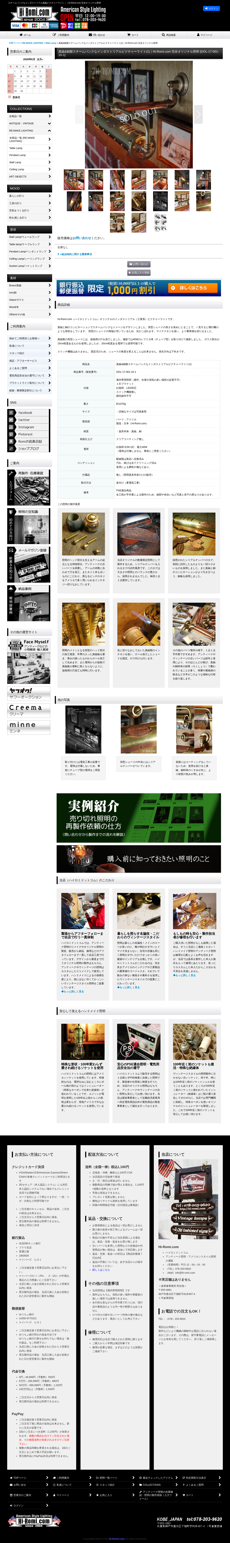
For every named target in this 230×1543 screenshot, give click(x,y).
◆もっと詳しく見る (72, 991)
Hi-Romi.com (117, 1538)
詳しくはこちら (101, 1269)
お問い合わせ (82, 238)
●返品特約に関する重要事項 (75, 254)
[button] (61, 35)
